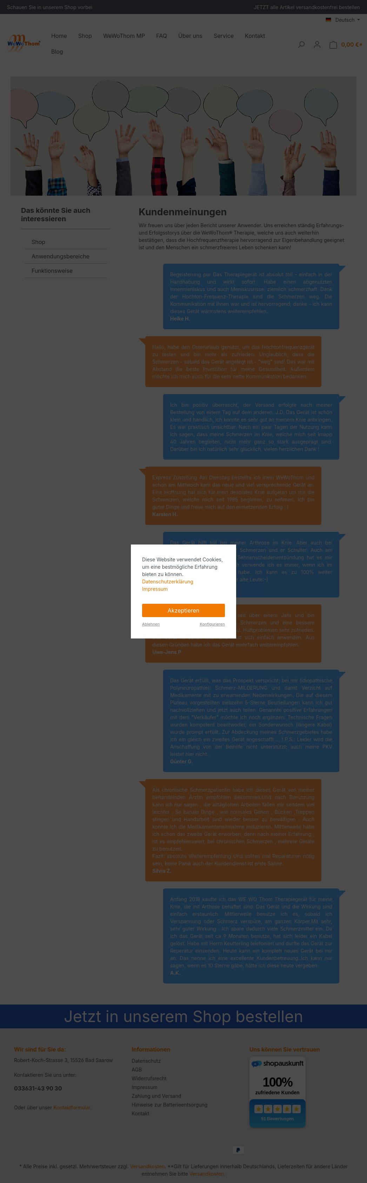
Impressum (155, 589)
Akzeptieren (184, 610)
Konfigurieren (212, 624)
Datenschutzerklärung (167, 581)
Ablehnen (151, 624)
